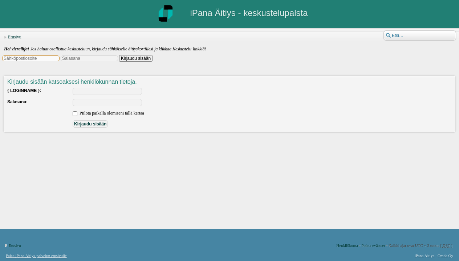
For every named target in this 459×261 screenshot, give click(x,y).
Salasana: (17, 101)
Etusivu (14, 37)
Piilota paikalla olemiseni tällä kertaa (108, 113)
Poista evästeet (373, 245)
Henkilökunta (347, 245)
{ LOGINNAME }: (24, 90)
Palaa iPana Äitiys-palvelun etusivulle (36, 255)
